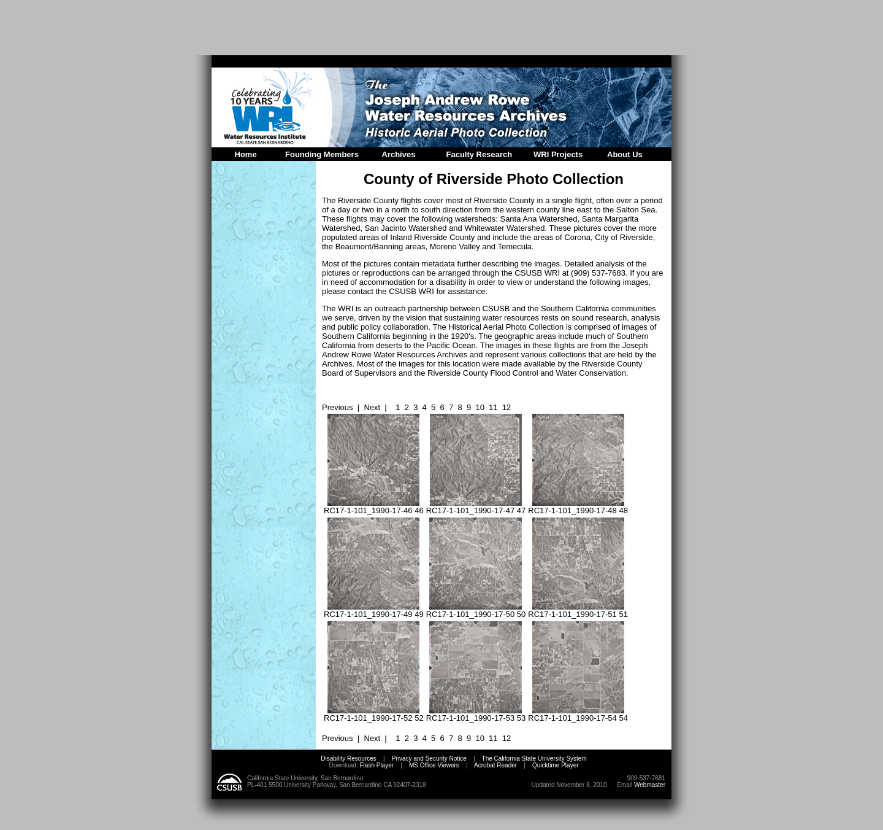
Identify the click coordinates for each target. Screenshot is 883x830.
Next (372, 407)
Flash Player (376, 765)
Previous (337, 407)
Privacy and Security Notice (429, 758)
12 (506, 407)
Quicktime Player (555, 765)
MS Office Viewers (434, 765)
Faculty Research (479, 154)
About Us (625, 154)
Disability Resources (349, 758)
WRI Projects (558, 154)
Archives (399, 154)
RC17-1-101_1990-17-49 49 (374, 610)
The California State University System (534, 758)
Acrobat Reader (495, 765)
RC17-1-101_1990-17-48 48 (578, 506)
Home (246, 154)
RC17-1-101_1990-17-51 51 (578, 610)
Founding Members (322, 154)
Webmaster (649, 785)
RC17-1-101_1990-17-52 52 (374, 714)
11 (493, 407)
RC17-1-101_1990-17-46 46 (374, 506)
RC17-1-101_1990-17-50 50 (476, 610)
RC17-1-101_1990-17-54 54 (578, 714)
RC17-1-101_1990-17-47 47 (476, 506)
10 (479, 407)
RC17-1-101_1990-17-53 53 (476, 714)
